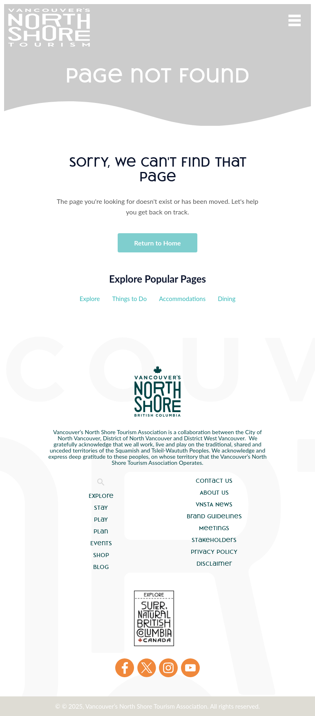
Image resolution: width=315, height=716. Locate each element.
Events (101, 543)
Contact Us (214, 480)
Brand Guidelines (214, 516)
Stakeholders (214, 540)
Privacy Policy (214, 552)
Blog (101, 567)
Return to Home (157, 243)
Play (101, 519)
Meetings (214, 528)
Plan (101, 531)
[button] (101, 484)
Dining (226, 298)
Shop (101, 555)
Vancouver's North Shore (157, 391)
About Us (214, 492)
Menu (294, 20)
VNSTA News (214, 504)
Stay (101, 507)
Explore (90, 298)
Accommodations (182, 298)
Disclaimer (214, 563)
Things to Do (129, 298)
